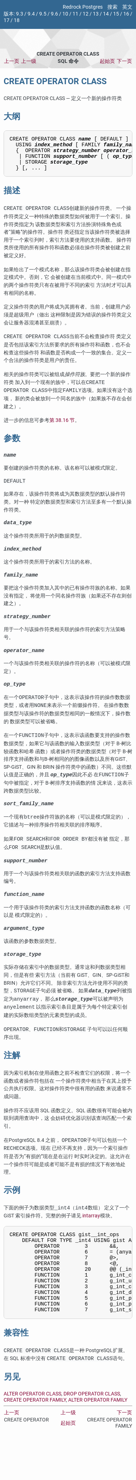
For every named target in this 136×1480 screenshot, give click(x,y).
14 (106, 14)
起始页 (107, 61)
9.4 (31, 14)
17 (6, 20)
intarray (91, 1237)
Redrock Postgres (83, 7)
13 (96, 14)
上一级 (28, 61)
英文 (127, 7)
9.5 (42, 14)
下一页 (124, 61)
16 (126, 14)
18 (17, 20)
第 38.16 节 (62, 427)
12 (85, 14)
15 (116, 14)
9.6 (54, 14)
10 (65, 14)
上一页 (11, 61)
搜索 (112, 7)
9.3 (19, 14)
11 (75, 14)
